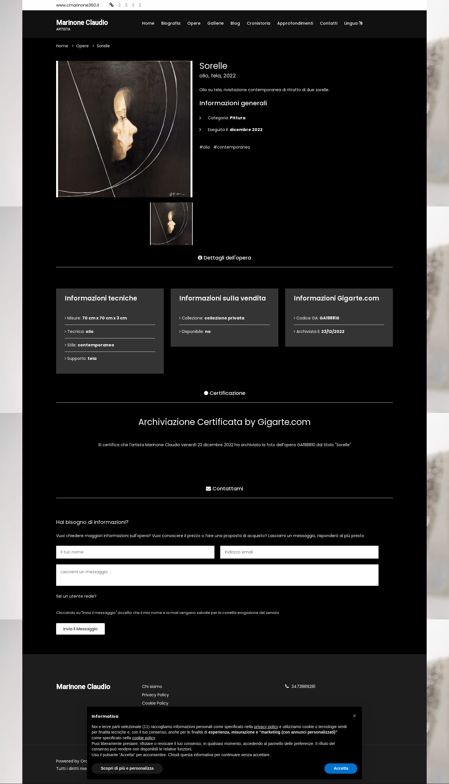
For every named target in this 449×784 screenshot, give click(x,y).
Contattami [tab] (224, 488)
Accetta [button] (341, 768)
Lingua (353, 23)
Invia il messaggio (80, 629)
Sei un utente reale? (76, 596)
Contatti (328, 23)
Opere (193, 23)
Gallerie (215, 23)
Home (148, 23)
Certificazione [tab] (224, 393)
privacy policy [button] (266, 726)
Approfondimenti (295, 23)
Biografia (170, 23)
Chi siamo (152, 687)
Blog (235, 23)
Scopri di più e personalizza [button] (127, 768)
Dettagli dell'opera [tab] (224, 257)
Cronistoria (258, 23)
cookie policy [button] (143, 738)
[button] (354, 715)
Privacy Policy (155, 695)
